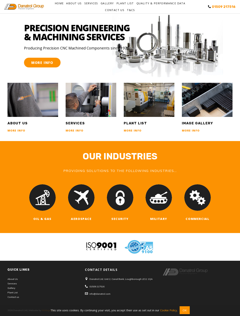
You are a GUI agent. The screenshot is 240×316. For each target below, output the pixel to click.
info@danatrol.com (99, 293)
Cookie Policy (168, 310)
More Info (42, 62)
